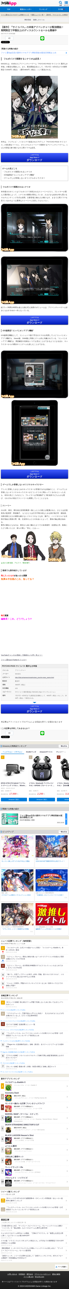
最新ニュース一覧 (37, 15)
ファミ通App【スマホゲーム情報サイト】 (15, 15)
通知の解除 (56, 1274)
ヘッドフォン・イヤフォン (12, 752)
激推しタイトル (39, 20)
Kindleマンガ (31, 752)
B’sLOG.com (39, 1277)
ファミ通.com (29, 1277)
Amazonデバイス (46, 752)
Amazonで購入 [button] (14, 799)
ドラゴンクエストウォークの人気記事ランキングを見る (18, 1021)
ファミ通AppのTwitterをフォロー (14, 660)
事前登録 (27, 20)
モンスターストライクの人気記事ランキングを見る (17, 1072)
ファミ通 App (9, 3)
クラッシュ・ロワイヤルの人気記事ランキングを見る (18, 1029)
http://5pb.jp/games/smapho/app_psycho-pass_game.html (34, 677)
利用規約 (22, 1274)
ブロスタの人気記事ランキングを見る (13, 1063)
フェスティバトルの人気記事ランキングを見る (16, 1041)
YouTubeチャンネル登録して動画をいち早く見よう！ (22, 655)
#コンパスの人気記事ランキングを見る (13, 1010)
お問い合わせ (12, 1274)
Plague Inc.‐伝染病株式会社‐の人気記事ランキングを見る (18, 1052)
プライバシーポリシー (42, 1274)
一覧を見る (63, 746)
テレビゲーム (61, 752)
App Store (34, 158)
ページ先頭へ (62, 1267)
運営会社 (30, 1274)
